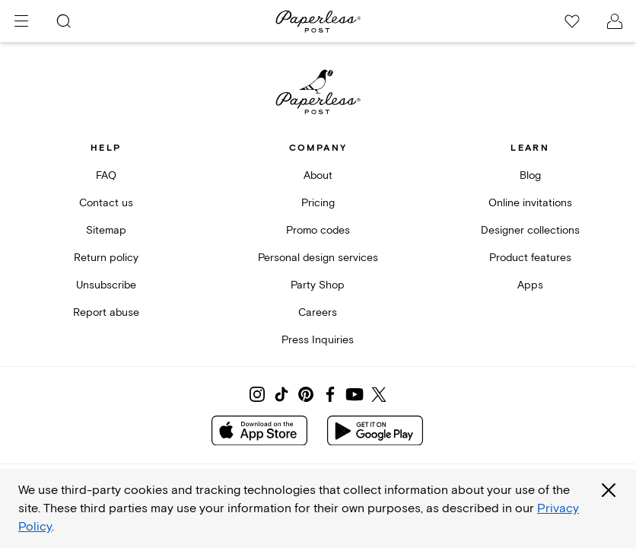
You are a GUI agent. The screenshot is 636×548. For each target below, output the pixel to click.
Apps (530, 285)
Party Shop (318, 285)
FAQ (106, 175)
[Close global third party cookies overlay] (608, 490)
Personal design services (318, 257)
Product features (530, 257)
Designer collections (530, 230)
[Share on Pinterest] (306, 394)
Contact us (106, 202)
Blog (530, 175)
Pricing (318, 202)
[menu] (21, 21)
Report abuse (106, 312)
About (318, 175)
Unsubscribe (106, 285)
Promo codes (318, 230)
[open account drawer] (614, 21)
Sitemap (106, 230)
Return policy (106, 257)
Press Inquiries (317, 339)
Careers (317, 312)
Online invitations (530, 202)
